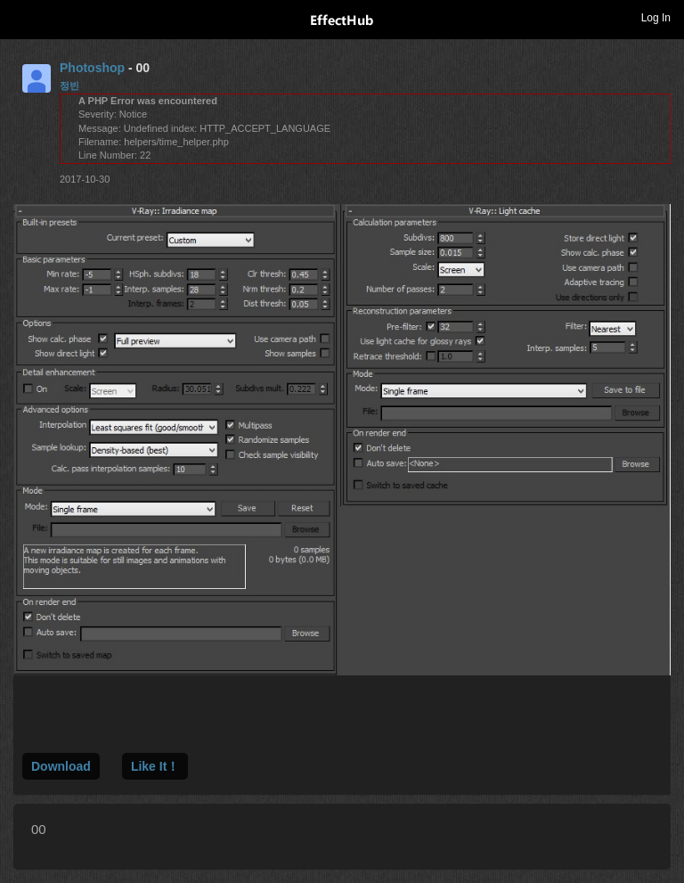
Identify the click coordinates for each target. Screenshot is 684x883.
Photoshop (92, 68)
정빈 (69, 85)
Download (61, 766)
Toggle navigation (21, 17)
